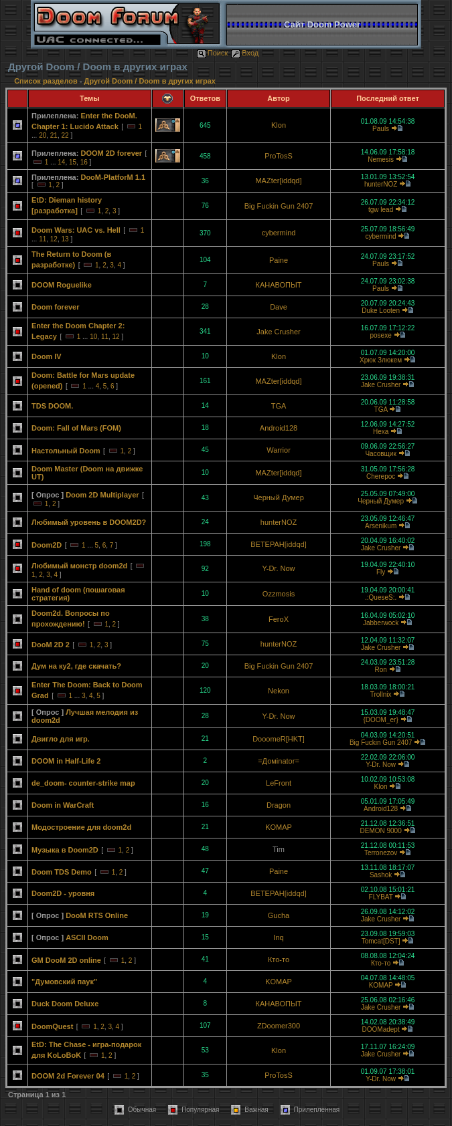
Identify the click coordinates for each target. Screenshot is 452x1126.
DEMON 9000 (380, 830)
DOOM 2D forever (111, 153)
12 (54, 239)
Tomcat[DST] (381, 941)
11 (42, 239)
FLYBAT (381, 897)
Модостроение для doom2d (81, 827)
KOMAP (278, 827)
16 (84, 162)
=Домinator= (278, 761)
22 (65, 135)
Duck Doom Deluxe (64, 1004)
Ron (380, 669)
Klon (278, 125)
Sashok (381, 875)
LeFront (278, 783)
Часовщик (380, 453)
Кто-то (278, 959)
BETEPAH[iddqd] (278, 544)
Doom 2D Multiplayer (102, 495)
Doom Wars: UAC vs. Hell (76, 230)
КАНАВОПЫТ (279, 285)
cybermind (279, 233)
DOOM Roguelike (61, 285)
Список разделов (47, 81)
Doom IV (46, 356)
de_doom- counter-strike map (83, 783)
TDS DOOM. (52, 406)
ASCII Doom (87, 937)
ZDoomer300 (278, 1026)
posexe (380, 335)
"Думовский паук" (64, 982)
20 (42, 135)
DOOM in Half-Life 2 (65, 761)
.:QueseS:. (380, 597)
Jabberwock (380, 623)
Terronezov (380, 853)
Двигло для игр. (60, 739)
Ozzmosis (278, 594)
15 (72, 162)
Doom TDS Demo (61, 872)
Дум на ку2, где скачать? (76, 666)
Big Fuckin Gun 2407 (278, 206)
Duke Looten (381, 310)
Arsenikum (380, 526)
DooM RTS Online (97, 915)
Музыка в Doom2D (64, 850)
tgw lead (380, 209)
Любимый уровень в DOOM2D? (88, 522)
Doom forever (55, 307)
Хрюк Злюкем (381, 360)
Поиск (212, 53)
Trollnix (381, 694)
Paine (278, 260)
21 (54, 135)
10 (93, 336)
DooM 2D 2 (50, 645)
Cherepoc (380, 476)
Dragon (279, 805)
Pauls (380, 128)
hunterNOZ (380, 184)
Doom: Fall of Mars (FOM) (76, 428)
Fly (380, 572)
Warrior (279, 450)
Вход (244, 53)
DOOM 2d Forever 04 (67, 1076)
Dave (278, 307)
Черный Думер (278, 497)
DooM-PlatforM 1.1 (112, 177)
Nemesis (381, 159)
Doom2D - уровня (62, 893)
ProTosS (279, 156)
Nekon (278, 691)
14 (61, 162)
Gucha (278, 915)
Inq (278, 937)
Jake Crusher (278, 332)
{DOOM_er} (380, 719)
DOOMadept (381, 1029)
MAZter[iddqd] (278, 181)
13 (65, 239)
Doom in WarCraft (62, 805)
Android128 (278, 428)
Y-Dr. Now (278, 568)
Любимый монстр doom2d (79, 566)
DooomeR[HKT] (278, 739)
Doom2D (46, 545)
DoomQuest (52, 1026)
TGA (279, 406)
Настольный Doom (65, 451)
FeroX (279, 619)
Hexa (380, 431)
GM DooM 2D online (66, 960)
